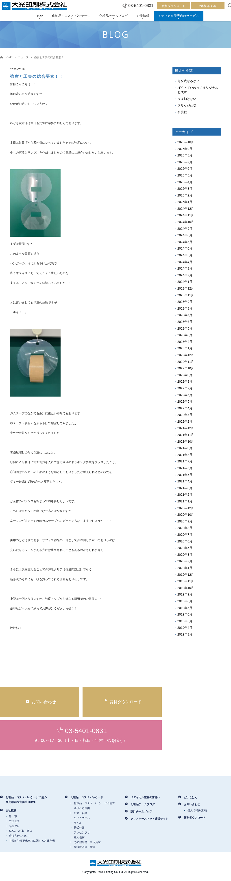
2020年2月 (184, 561)
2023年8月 (184, 308)
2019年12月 (185, 574)
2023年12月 (185, 288)
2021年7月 (184, 461)
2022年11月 (185, 362)
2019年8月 (184, 601)
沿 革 (13, 816)
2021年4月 (184, 481)
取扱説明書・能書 (84, 847)
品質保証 (14, 826)
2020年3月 (184, 554)
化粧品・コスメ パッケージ (71, 16)
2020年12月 (185, 508)
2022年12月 (185, 355)
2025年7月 (184, 162)
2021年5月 (184, 475)
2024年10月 (185, 222)
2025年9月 (184, 149)
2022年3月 (184, 415)
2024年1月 (184, 281)
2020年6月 (184, 541)
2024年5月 (184, 255)
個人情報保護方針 (198, 810)
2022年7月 (184, 388)
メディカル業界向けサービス (178, 16)
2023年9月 (184, 301)
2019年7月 (184, 608)
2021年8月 (184, 455)
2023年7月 (184, 315)
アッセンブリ (82, 832)
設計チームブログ (141, 811)
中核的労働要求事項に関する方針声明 (32, 840)
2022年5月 (184, 401)
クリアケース (82, 817)
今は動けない (186, 98)
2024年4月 (184, 262)
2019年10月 (185, 588)
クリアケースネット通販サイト (149, 818)
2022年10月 (185, 368)
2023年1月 (184, 348)
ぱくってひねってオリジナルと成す (197, 90)
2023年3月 (184, 335)
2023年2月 (184, 341)
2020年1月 (184, 568)
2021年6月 (184, 468)
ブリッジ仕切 (186, 105)
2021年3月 (184, 488)
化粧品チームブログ (113, 16)
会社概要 (11, 810)
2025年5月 (184, 175)
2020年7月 (184, 534)
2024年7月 (184, 242)
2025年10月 (185, 142)
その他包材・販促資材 (87, 842)
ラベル (78, 822)
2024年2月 (184, 275)
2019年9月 (184, 594)
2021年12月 (185, 428)
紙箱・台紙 (80, 813)
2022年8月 (184, 381)
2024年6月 (184, 248)
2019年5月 (184, 621)
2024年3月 (184, 268)
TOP (40, 16)
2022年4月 (184, 408)
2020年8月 (184, 528)
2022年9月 (184, 375)
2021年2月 (184, 494)
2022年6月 (184, 395)
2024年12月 (185, 208)
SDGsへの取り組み (20, 830)
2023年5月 (184, 328)
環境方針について (20, 835)
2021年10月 (185, 441)
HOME (8, 57)
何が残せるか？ (188, 81)
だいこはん (190, 797)
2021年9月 (184, 448)
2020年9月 (184, 521)
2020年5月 (184, 548)
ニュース (23, 57)
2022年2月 (184, 421)
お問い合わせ (208, 6)
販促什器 (79, 827)
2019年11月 (185, 581)
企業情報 (143, 16)
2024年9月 (184, 228)
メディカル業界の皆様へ (145, 797)
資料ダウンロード (173, 6)
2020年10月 (185, 514)
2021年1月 (184, 501)
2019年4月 (184, 627)
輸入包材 (79, 837)
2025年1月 (184, 202)
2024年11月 (185, 215)
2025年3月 (184, 188)
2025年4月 (184, 182)
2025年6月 (184, 168)
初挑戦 (182, 112)
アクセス (14, 821)
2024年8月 (184, 235)
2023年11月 (185, 295)
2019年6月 (184, 614)
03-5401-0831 (137, 5)
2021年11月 (185, 435)
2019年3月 (184, 634)
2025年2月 (184, 195)
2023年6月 (184, 321)
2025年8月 (184, 155)
